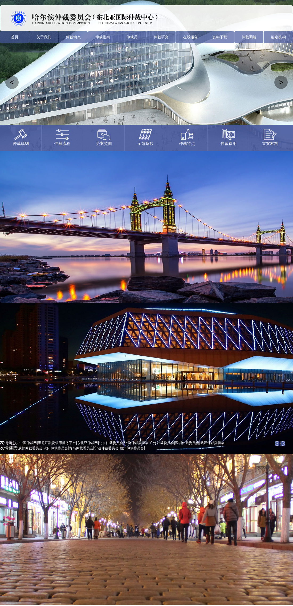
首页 (14, 37)
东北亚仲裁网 (87, 443)
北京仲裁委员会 (111, 443)
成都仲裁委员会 (30, 448)
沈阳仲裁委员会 (56, 448)
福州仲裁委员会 (132, 448)
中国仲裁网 (28, 443)
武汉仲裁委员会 (212, 443)
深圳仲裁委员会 (187, 443)
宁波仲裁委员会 (106, 448)
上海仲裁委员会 (136, 443)
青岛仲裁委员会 (81, 448)
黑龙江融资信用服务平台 (57, 443)
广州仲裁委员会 (162, 443)
